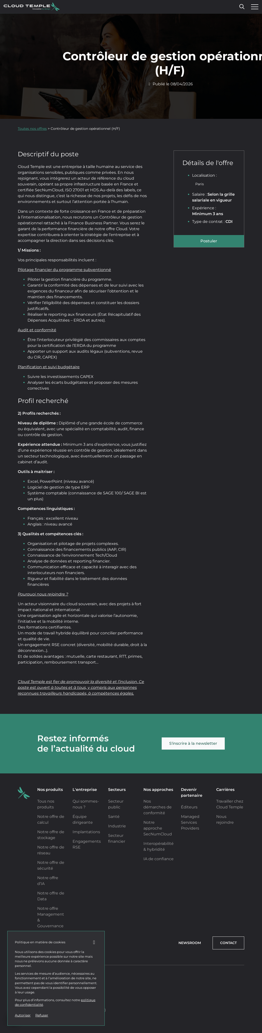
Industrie (117, 826)
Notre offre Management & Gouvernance (50, 917)
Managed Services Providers (190, 822)
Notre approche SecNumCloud (157, 828)
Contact (228, 943)
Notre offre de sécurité (50, 865)
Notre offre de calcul (50, 819)
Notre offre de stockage (50, 835)
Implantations (86, 832)
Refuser (41, 1015)
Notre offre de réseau (50, 850)
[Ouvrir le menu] (253, 7)
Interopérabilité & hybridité (158, 846)
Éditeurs (189, 807)
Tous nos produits (45, 804)
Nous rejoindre (225, 819)
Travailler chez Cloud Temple (229, 804)
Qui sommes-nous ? (86, 804)
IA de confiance (158, 859)
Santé (114, 816)
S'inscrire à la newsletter (193, 743)
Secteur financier (116, 838)
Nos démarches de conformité (157, 807)
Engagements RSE (87, 844)
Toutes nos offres (32, 128)
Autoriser (23, 1015)
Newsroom (189, 943)
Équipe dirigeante (83, 819)
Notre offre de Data (50, 896)
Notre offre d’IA (47, 880)
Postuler (208, 241)
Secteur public (115, 804)
